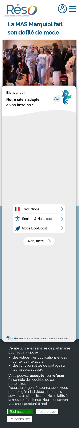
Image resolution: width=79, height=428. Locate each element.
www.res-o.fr (40, 253)
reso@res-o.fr (45, 248)
